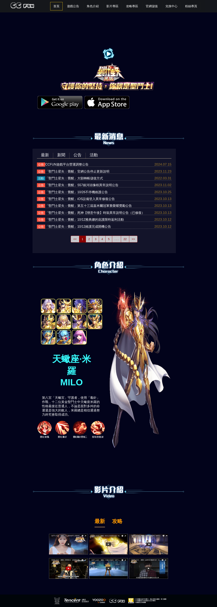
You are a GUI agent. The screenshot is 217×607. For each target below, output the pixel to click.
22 (125, 239)
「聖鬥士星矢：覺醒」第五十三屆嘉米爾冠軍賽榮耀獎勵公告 (88, 205)
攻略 (117, 521)
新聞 (61, 155)
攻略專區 (132, 6)
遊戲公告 (73, 6)
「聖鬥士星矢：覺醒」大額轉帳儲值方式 (74, 178)
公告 (77, 155)
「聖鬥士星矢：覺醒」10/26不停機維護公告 (76, 192)
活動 (94, 155)
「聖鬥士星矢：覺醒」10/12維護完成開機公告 (78, 226)
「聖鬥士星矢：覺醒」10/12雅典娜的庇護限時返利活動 (84, 219)
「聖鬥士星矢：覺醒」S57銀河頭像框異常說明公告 (81, 185)
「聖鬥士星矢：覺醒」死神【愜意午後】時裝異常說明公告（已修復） (95, 212)
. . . (116, 239)
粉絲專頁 (191, 6)
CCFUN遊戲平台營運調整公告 (67, 164)
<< (74, 239)
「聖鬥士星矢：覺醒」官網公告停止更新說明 (77, 171)
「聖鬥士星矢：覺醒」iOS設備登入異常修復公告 (80, 199)
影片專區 (112, 6)
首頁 (56, 6)
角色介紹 (93, 6)
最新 (45, 155)
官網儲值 (152, 6)
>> (133, 239)
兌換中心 (171, 6)
